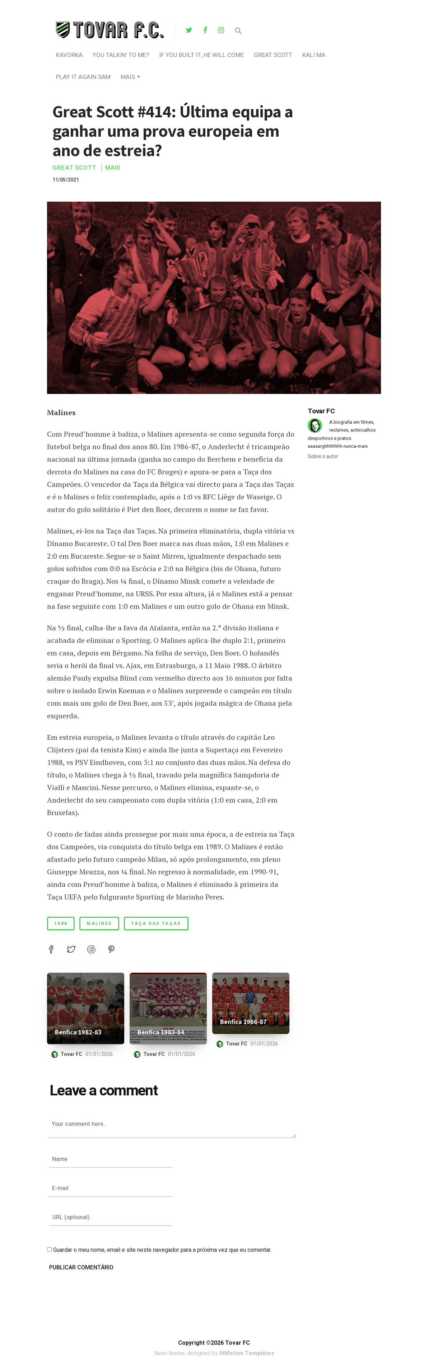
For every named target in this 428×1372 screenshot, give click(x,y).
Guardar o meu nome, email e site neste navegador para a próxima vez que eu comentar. (162, 1250)
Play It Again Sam (83, 76)
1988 (61, 923)
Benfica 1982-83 (78, 1032)
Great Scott (273, 55)
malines (99, 923)
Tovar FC (71, 1054)
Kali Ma (313, 55)
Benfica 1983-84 (161, 1032)
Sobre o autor (323, 456)
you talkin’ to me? (121, 55)
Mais (128, 76)
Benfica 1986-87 (243, 1022)
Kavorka (69, 55)
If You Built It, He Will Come (201, 55)
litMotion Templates (246, 1353)
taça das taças (156, 923)
